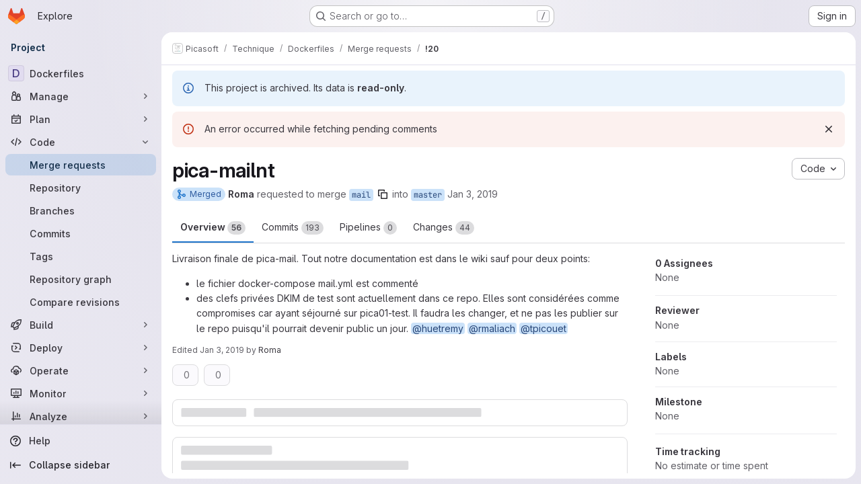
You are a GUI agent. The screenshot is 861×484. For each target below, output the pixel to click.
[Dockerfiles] (80, 73)
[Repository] (80, 187)
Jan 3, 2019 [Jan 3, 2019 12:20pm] (222, 350)
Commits (293, 228)
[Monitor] (80, 393)
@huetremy (437, 328)
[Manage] (80, 96)
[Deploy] (80, 347)
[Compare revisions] (80, 302)
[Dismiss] (829, 129)
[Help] (80, 441)
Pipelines (368, 228)
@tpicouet (543, 328)
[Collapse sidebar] (80, 465)
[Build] (80, 324)
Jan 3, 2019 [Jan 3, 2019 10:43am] (472, 194)
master (428, 195)
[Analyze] (80, 416)
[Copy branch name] (383, 194)
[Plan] (80, 119)
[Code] (80, 142)
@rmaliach (492, 328)
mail (361, 195)
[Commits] (80, 233)
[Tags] (80, 256)
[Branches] (80, 210)
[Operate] (80, 370)
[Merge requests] (80, 164)
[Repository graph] (80, 279)
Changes (443, 228)
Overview (213, 228)
